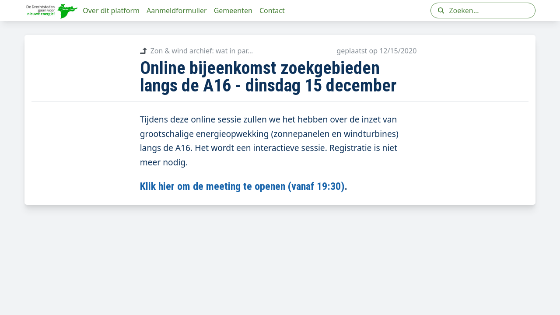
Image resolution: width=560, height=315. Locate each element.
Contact (272, 10)
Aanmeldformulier (177, 10)
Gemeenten (233, 10)
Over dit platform (111, 10)
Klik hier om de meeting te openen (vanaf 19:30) (242, 186)
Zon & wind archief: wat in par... (196, 51)
